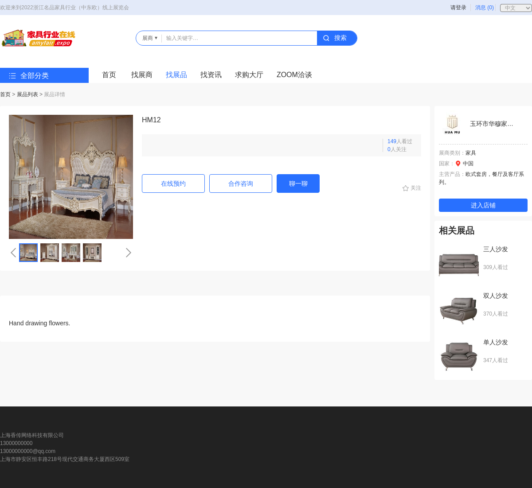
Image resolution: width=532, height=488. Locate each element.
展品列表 (27, 94)
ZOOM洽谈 (294, 74)
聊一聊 (298, 183)
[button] (13, 252)
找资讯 (211, 74)
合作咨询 (240, 183)
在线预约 (173, 183)
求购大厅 (249, 74)
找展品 (176, 74)
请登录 (458, 7)
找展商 (142, 74)
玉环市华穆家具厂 (495, 123)
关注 (416, 188)
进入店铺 (483, 205)
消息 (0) (484, 7)
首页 (109, 74)
